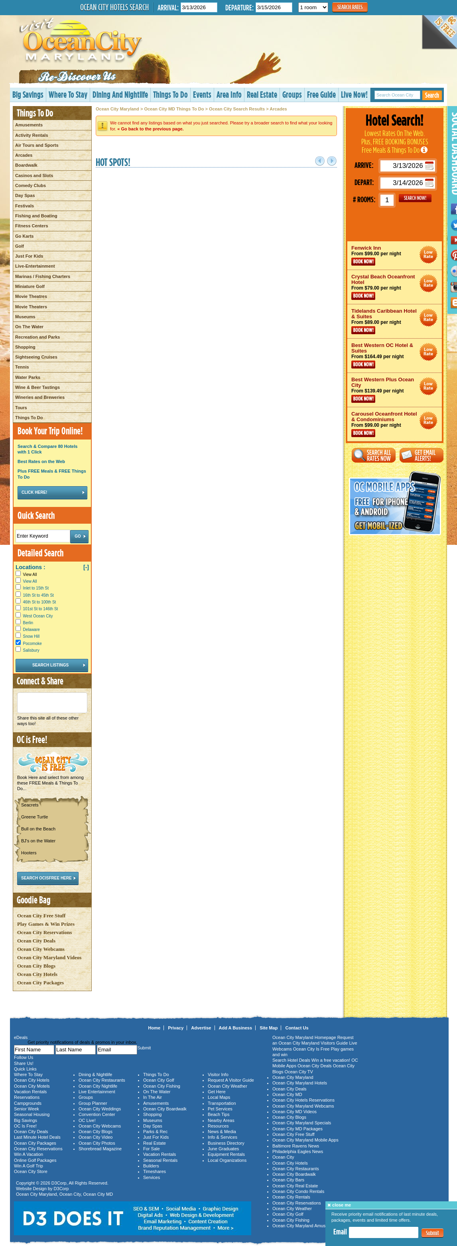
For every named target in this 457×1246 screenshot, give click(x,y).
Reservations (26, 1097)
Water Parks (27, 377)
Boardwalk (26, 165)
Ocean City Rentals (291, 1197)
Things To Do (170, 94)
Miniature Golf (30, 286)
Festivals (24, 205)
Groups (292, 94)
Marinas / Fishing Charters (42, 276)
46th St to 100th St (39, 602)
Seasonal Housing (31, 1114)
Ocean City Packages (40, 983)
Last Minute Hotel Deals (37, 1137)
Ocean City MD (98, 1194)
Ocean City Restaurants (102, 1080)
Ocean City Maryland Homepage (304, 1037)
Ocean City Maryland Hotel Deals (428, 254)
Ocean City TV (299, 1071)
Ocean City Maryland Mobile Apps (305, 1140)
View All (26, 574)
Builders (151, 1165)
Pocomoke (32, 643)
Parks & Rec (155, 1131)
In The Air (152, 1097)
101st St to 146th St (40, 609)
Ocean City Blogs (36, 966)
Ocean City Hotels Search (114, 7)
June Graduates (223, 1148)
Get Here (217, 1091)
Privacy (175, 1027)
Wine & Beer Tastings (37, 387)
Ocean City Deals (36, 941)
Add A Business (235, 1027)
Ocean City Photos (97, 1143)
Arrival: (168, 7)
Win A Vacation (28, 1154)
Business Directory (226, 1143)
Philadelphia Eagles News (297, 1151)
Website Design (31, 1188)
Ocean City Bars (288, 1179)
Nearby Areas (221, 1120)
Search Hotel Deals (291, 1060)
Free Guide (321, 94)
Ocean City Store (30, 1171)
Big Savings (27, 94)
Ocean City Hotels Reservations (303, 1100)
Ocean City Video (95, 1137)
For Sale (151, 1148)
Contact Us (296, 1027)
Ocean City (70, 1194)
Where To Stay (68, 94)
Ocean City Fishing (161, 1086)
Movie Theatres (31, 296)
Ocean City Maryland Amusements (306, 1225)
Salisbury (31, 650)
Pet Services (220, 1108)
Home (154, 1027)
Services (151, 1177)
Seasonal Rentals (160, 1160)
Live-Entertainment (35, 266)
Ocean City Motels (32, 1086)
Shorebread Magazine (100, 1148)
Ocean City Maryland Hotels (299, 1082)
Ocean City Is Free (311, 1049)
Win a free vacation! (330, 1060)
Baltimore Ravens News (295, 1145)
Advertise (201, 1027)
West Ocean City (38, 616)
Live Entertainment (97, 1091)
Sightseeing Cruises (36, 357)
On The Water (29, 326)
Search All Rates (374, 455)
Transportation (222, 1103)
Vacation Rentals (30, 1091)
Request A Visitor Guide (231, 1080)
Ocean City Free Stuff (41, 916)
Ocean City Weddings (100, 1108)
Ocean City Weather (227, 1086)
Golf (19, 246)
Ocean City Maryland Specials (301, 1122)
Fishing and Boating (36, 215)
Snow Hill (31, 636)
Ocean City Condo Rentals (298, 1191)
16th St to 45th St (38, 595)
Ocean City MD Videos (294, 1111)
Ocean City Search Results (237, 108)
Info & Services (222, 1137)
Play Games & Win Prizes (46, 924)
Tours (21, 407)
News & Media (222, 1131)
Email (340, 1231)
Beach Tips (218, 1114)
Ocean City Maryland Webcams (303, 1106)
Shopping (25, 347)
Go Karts (24, 236)
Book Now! (363, 262)
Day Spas (25, 195)
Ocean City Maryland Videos (49, 957)
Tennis (22, 367)
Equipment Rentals (226, 1154)
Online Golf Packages (35, 1160)
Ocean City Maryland (117, 108)
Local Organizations (227, 1160)
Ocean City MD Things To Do (174, 108)
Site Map (269, 1027)
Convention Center (97, 1114)
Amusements (29, 124)
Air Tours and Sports (37, 145)
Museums (25, 316)
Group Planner (93, 1103)
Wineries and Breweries (40, 397)
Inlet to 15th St (36, 588)
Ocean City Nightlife (98, 1086)
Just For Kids (29, 256)
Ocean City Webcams (41, 949)
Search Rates (349, 7)
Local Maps (219, 1097)
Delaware (31, 629)
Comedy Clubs (30, 185)
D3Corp (59, 1183)
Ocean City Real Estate (295, 1185)
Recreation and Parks (37, 337)
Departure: (239, 7)
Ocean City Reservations (44, 932)
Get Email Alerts (421, 455)
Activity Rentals (31, 135)
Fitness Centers (31, 225)
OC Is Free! (25, 1126)
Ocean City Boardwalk (165, 1108)
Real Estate (262, 94)
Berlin (28, 623)
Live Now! (354, 94)
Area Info (229, 94)
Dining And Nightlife (120, 94)
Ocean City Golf (158, 1080)
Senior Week (26, 1108)
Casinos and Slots (34, 175)
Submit (432, 1233)
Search (432, 95)
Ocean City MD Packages (297, 1128)
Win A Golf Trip (28, 1165)
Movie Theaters (31, 306)
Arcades (23, 155)
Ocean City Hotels (37, 974)
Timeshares (154, 1171)
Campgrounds (27, 1103)
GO (415, 198)
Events (202, 94)
